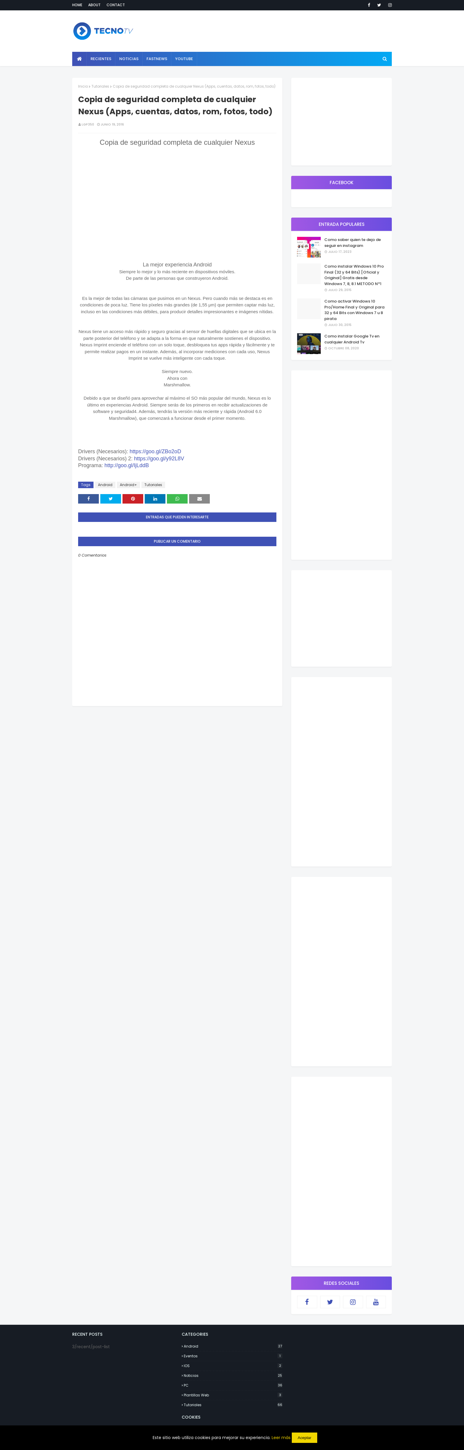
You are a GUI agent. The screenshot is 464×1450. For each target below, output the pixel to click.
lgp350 (88, 124)
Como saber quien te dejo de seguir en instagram (352, 242)
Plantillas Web (233, 1395)
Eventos (233, 1356)
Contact (116, 4)
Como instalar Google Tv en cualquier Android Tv (351, 339)
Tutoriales (100, 86)
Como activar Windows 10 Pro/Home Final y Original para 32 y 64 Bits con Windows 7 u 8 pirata (354, 309)
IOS (233, 1365)
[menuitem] (79, 59)
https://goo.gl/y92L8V (159, 459)
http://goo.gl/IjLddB (126, 465)
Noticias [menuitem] (128, 59)
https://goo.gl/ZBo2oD (155, 451)
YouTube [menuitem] (184, 59)
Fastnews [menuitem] (156, 59)
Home (77, 4)
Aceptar (304, 1437)
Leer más (281, 1438)
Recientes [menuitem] (101, 59)
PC (233, 1385)
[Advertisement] (177, 747)
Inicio (83, 86)
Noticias (233, 1375)
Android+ (128, 484)
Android (105, 484)
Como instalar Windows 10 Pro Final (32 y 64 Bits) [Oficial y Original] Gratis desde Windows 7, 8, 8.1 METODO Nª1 (354, 275)
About (94, 4)
